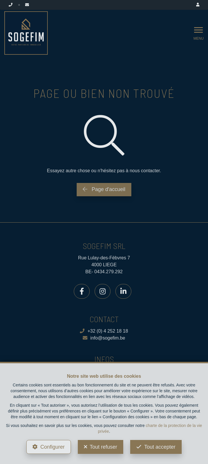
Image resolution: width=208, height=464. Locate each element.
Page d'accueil (104, 189)
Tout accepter (159, 447)
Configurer (52, 447)
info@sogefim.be (104, 337)
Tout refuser (103, 447)
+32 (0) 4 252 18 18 (104, 331)
